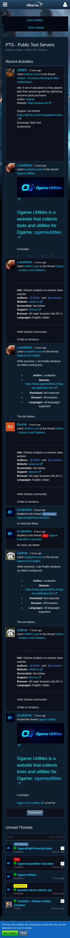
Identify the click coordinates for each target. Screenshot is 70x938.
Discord (33, 309)
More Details (10, 933)
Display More (34, 812)
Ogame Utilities (26, 173)
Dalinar (30, 99)
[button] (5, 5)
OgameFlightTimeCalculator (33, 517)
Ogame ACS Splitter (28, 355)
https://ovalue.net (38, 102)
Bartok (22, 424)
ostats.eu (34, 301)
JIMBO (22, 70)
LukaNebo (24, 165)
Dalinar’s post (32, 74)
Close (23, 933)
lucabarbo (56, 297)
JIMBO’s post (31, 266)
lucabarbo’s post (33, 169)
